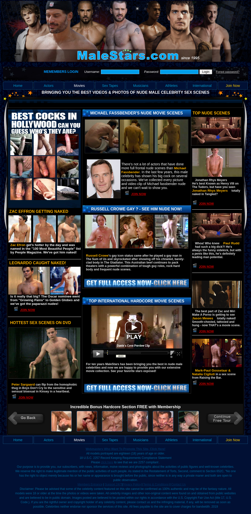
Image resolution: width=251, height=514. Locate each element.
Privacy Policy (132, 484)
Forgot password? (227, 72)
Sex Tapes (110, 86)
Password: (152, 72)
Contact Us (178, 484)
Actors (49, 86)
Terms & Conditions (156, 484)
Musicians (140, 86)
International (202, 86)
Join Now (233, 86)
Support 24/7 (113, 484)
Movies (79, 86)
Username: (92, 72)
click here (107, 462)
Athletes (171, 86)
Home (17, 86)
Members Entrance (90, 484)
